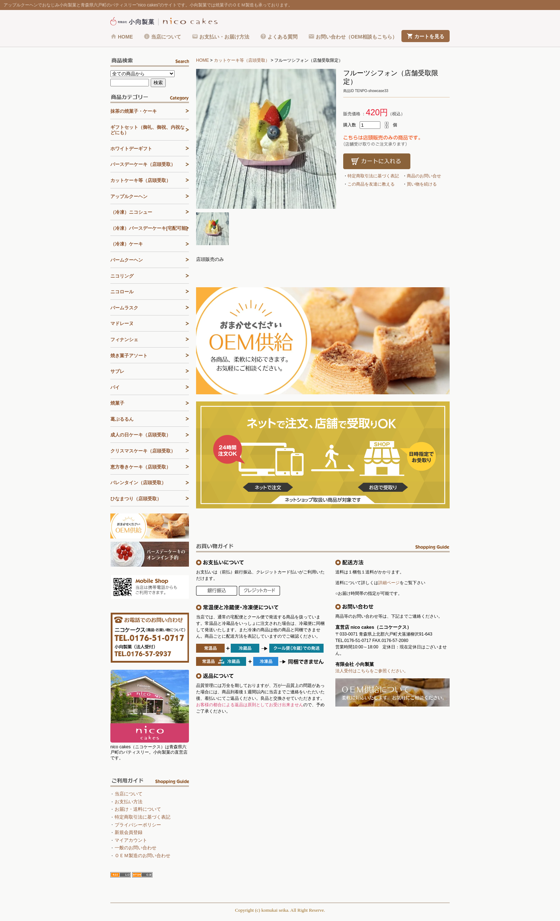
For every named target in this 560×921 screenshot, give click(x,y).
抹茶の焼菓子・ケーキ (133, 111)
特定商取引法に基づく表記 (373, 175)
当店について (166, 37)
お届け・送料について (138, 809)
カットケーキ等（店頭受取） (242, 60)
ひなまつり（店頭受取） (135, 498)
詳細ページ (389, 582)
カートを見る (429, 36)
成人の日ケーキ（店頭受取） (140, 434)
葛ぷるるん (122, 419)
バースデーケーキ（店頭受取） (142, 164)
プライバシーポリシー (138, 825)
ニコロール (122, 291)
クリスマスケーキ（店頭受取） (142, 451)
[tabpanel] (266, 139)
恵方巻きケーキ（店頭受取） (140, 467)
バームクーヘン (126, 260)
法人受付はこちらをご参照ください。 (371, 670)
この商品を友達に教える (371, 184)
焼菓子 (117, 403)
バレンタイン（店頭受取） (138, 482)
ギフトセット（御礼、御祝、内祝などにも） (147, 130)
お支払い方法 (128, 801)
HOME (125, 37)
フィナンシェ (124, 339)
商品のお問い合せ (424, 175)
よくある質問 (283, 37)
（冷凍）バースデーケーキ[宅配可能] (149, 228)
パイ (115, 387)
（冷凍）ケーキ (126, 244)
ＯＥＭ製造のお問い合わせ (142, 855)
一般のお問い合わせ (135, 847)
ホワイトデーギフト (131, 148)
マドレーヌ (122, 323)
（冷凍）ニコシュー (131, 212)
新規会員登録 (128, 832)
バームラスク (124, 307)
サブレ (117, 371)
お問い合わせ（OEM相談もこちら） (356, 37)
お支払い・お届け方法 (224, 37)
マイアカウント (131, 840)
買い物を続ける (422, 184)
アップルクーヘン (129, 196)
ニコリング (122, 276)
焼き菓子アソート (129, 355)
